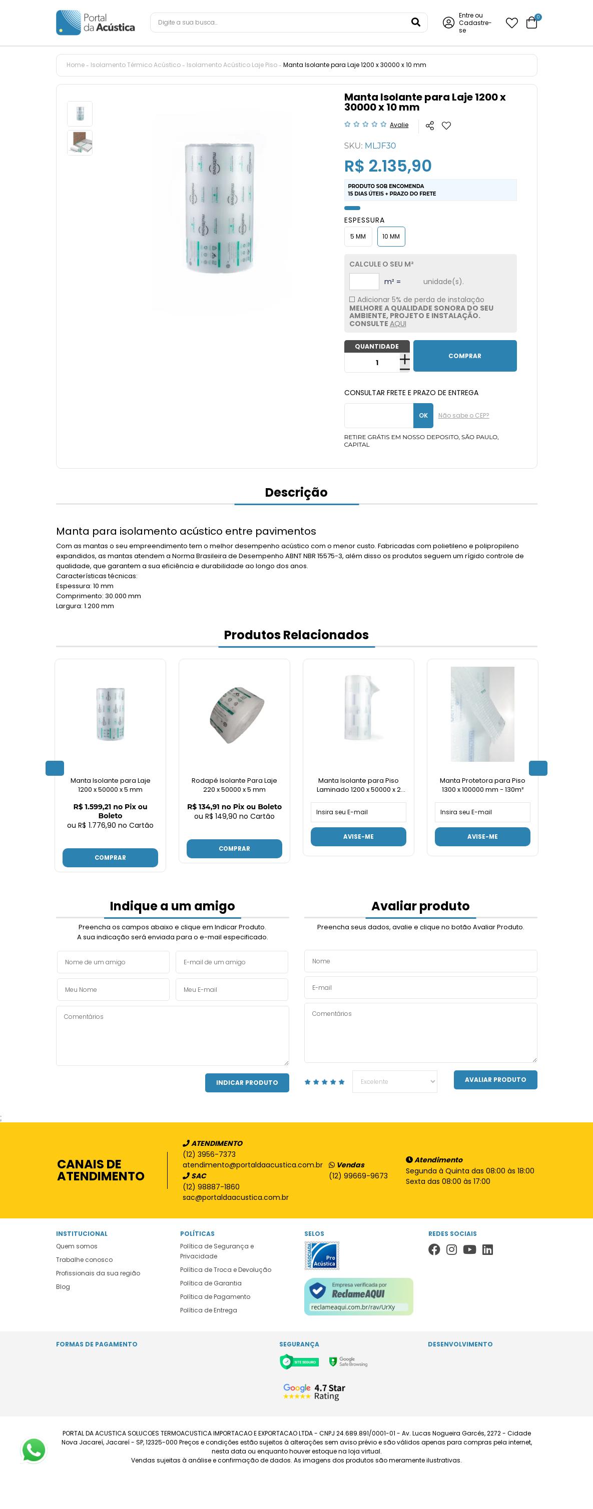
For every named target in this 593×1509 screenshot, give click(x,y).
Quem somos (77, 1245)
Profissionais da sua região (98, 1272)
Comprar (110, 856)
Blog (63, 1285)
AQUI (398, 324)
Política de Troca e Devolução (225, 1268)
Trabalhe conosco (84, 1258)
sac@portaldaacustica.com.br (236, 1196)
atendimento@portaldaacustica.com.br (248, 1163)
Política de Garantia (211, 1282)
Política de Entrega (208, 1309)
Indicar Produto (247, 1081)
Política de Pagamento (215, 1295)
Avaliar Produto (495, 1078)
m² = (392, 282)
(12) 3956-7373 (209, 1153)
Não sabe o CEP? (463, 415)
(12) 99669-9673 (358, 1174)
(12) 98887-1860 (211, 1185)
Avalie (399, 125)
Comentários (172, 1035)
